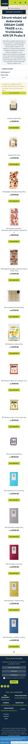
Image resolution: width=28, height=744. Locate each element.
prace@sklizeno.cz (6, 705)
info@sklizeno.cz (5, 699)
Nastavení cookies (4, 742)
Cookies (22, 709)
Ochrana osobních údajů (6, 716)
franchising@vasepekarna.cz (9, 710)
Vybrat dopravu (15, 8)
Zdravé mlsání (7, 69)
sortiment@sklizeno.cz (21, 698)
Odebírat (14, 682)
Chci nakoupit (14, 93)
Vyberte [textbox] (3, 77)
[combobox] (14, 77)
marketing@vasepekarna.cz (19, 705)
